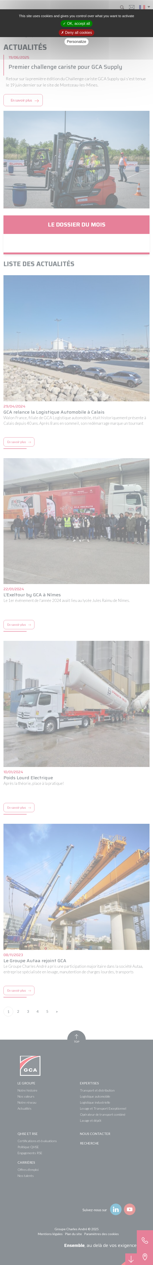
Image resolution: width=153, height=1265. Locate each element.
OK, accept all (76, 24)
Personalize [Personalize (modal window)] (76, 42)
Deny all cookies (76, 33)
